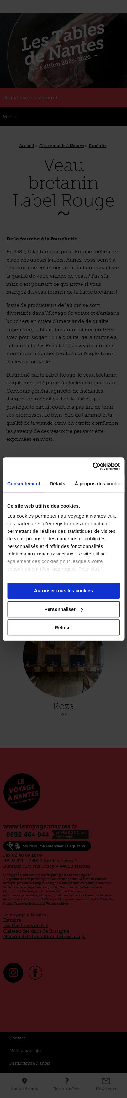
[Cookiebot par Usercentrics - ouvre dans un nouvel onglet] (92, 466)
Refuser (63, 627)
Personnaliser (64, 609)
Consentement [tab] (23, 483)
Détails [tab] (57, 483)
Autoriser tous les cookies (63, 590)
